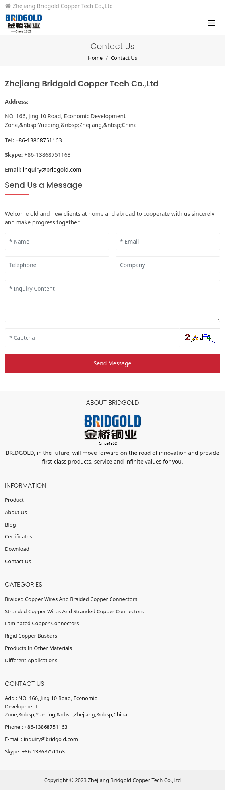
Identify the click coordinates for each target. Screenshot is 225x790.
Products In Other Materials (38, 648)
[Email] (168, 241)
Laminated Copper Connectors (42, 623)
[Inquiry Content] (112, 301)
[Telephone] (57, 264)
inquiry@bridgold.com (52, 169)
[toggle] (211, 23)
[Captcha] (92, 337)
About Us (16, 512)
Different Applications (31, 660)
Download (17, 548)
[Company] (168, 264)
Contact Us (18, 561)
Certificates (18, 536)
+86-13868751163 (39, 140)
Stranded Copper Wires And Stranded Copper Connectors (74, 611)
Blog (10, 524)
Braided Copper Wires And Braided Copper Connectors (71, 599)
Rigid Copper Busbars (31, 635)
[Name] (57, 241)
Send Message (113, 363)
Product (14, 499)
